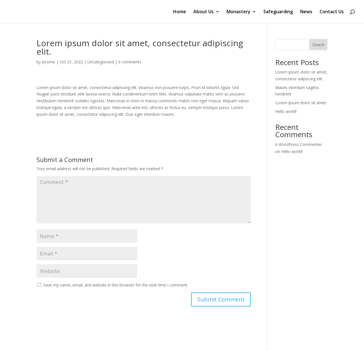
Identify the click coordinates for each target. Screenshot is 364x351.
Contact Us (332, 12)
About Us (203, 12)
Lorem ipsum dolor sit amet (300, 102)
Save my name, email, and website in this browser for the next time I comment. (115, 285)
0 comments (129, 62)
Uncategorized (100, 62)
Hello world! (286, 111)
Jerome (48, 62)
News (306, 12)
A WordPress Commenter (298, 144)
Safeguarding (278, 12)
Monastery (238, 12)
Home (179, 12)
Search (318, 44)
